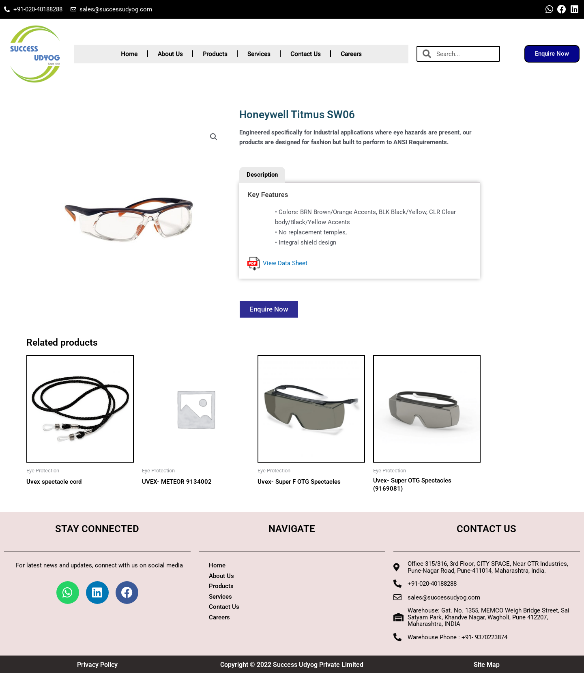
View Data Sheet (277, 263)
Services (258, 54)
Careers (351, 54)
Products (215, 54)
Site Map (487, 665)
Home (129, 54)
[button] (213, 137)
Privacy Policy (97, 665)
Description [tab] (262, 174)
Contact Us (305, 54)
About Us (170, 54)
